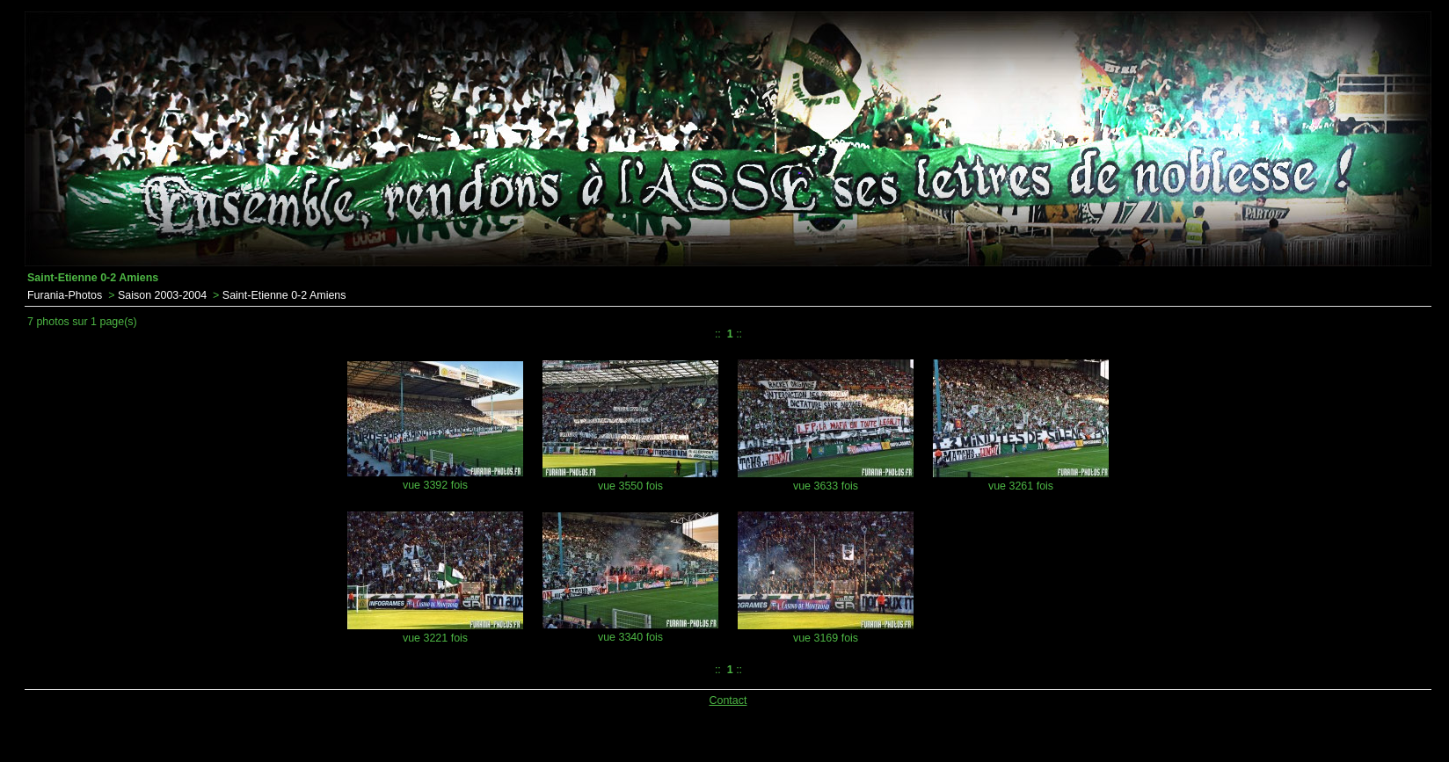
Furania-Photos (64, 295)
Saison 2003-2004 (162, 295)
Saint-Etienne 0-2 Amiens (284, 295)
